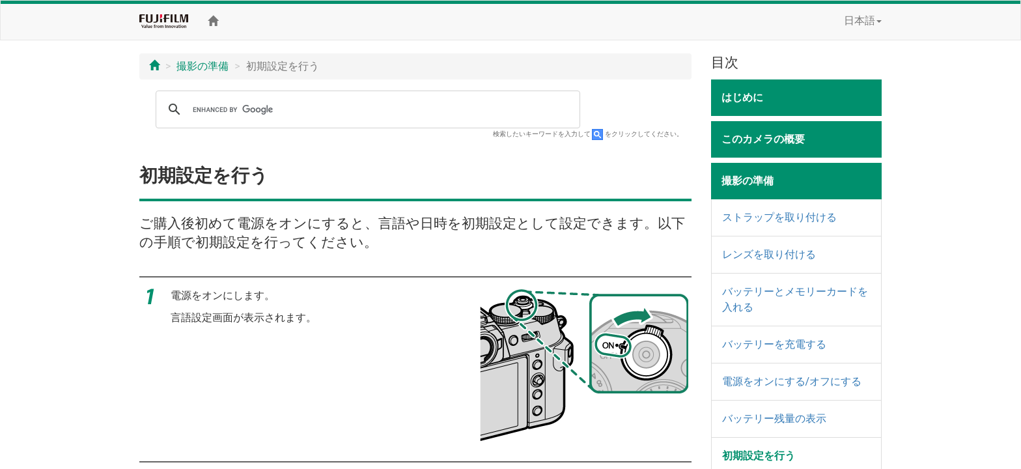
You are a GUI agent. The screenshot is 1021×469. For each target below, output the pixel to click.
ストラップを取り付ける (779, 217)
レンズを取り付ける (769, 254)
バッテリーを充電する (774, 344)
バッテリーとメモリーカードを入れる (795, 299)
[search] (366, 109)
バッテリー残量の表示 (774, 418)
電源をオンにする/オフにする (792, 381)
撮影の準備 (202, 66)
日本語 (863, 20)
